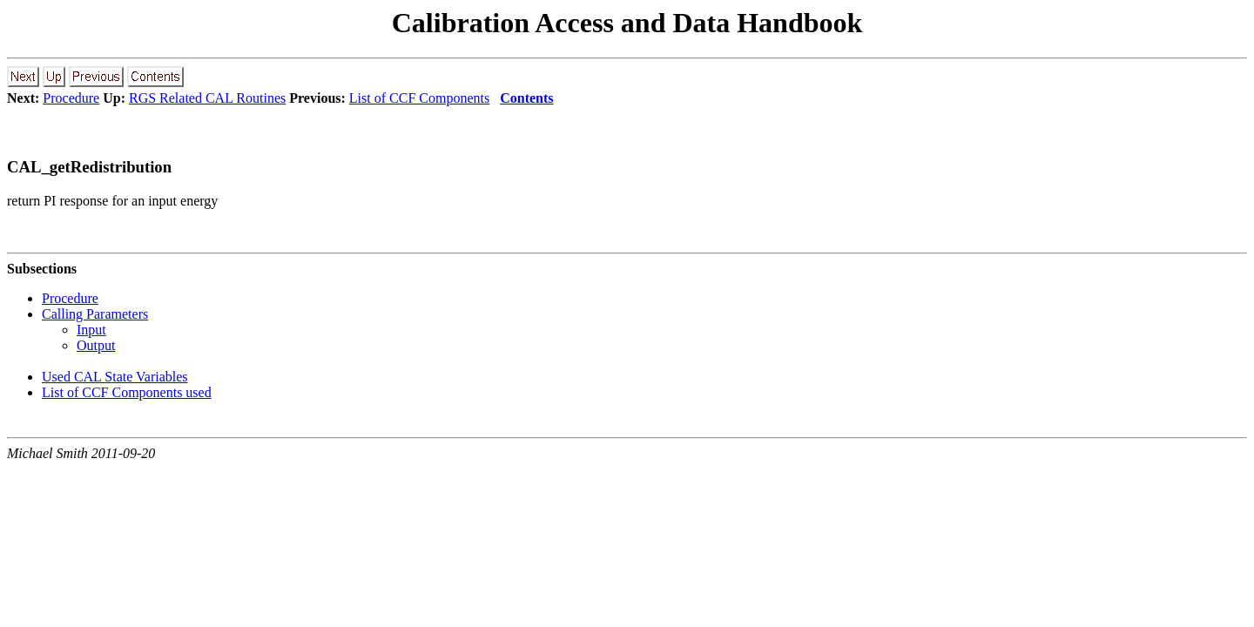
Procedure (71, 98)
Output (96, 345)
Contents (526, 98)
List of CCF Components (419, 98)
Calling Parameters (95, 314)
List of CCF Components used (127, 392)
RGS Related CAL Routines (207, 98)
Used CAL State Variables (115, 376)
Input (91, 329)
